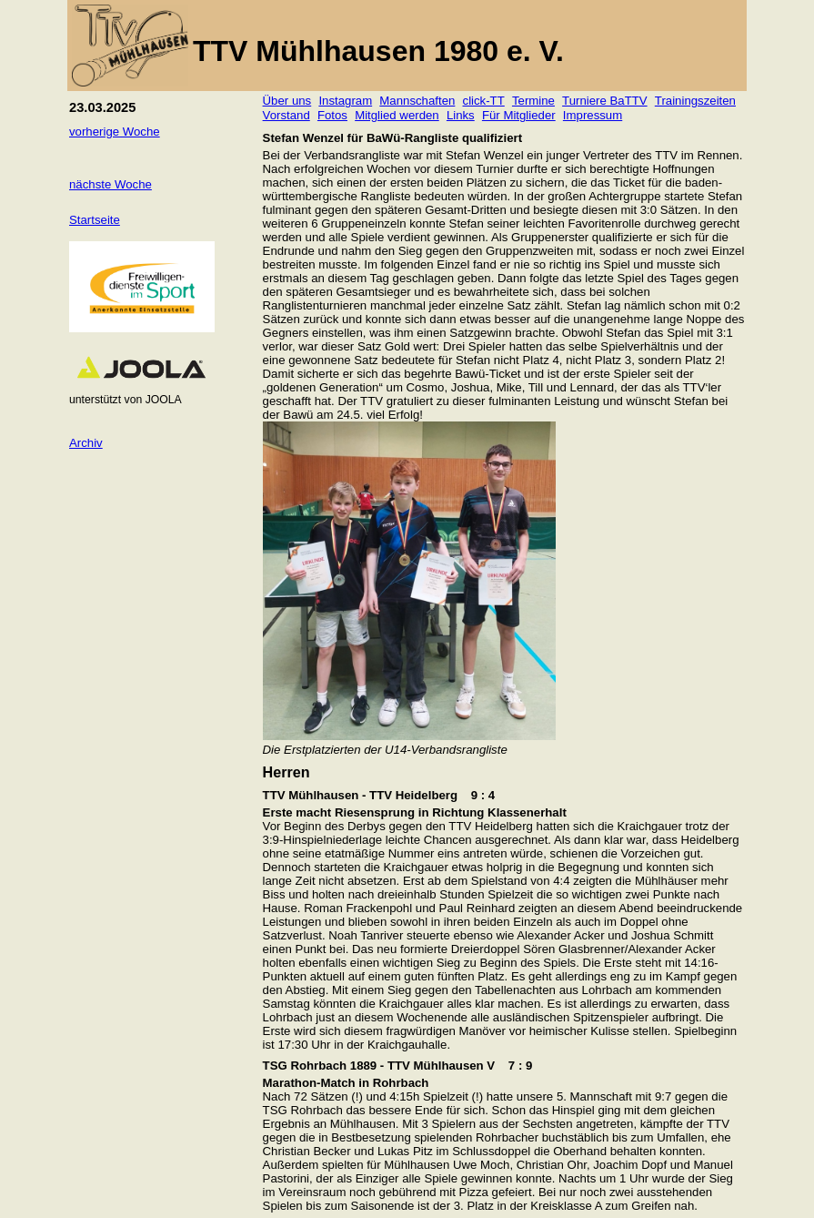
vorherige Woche (114, 131)
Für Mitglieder (519, 115)
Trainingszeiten (695, 100)
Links (461, 115)
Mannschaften (417, 100)
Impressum (592, 115)
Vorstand (286, 115)
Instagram (345, 100)
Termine (533, 100)
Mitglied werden (397, 115)
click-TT (484, 100)
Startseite (94, 220)
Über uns (287, 100)
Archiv (86, 443)
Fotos (332, 115)
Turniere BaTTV (605, 100)
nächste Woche (110, 184)
